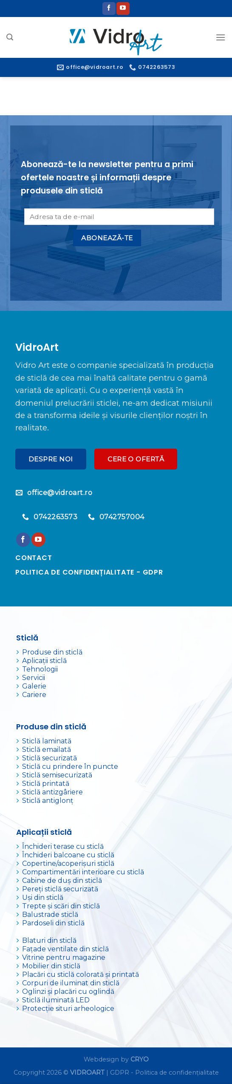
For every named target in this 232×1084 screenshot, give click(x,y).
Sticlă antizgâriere (52, 792)
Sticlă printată (45, 784)
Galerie (34, 686)
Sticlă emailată (46, 749)
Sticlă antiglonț (48, 801)
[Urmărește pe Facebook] (108, 8)
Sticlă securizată (49, 758)
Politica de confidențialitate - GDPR (89, 572)
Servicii (33, 678)
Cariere (34, 695)
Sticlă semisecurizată (57, 775)
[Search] (9, 37)
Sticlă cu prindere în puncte (70, 766)
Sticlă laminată (46, 741)
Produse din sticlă (52, 652)
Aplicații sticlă (44, 661)
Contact (33, 558)
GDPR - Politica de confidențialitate (164, 1072)
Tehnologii (40, 669)
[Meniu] (220, 37)
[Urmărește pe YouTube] (122, 8)
